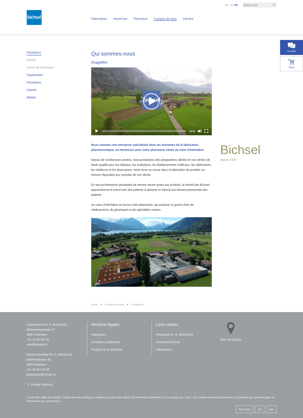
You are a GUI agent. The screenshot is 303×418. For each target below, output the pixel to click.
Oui (260, 409)
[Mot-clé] (260, 5)
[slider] (144, 131)
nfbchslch (37, 344)
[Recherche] (274, 4)
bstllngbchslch (41, 374)
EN (231, 5)
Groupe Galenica (42, 384)
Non (271, 409)
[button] (151, 101)
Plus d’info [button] (244, 409)
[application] (151, 101)
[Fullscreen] (206, 131)
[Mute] (200, 131)
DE (226, 5)
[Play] (97, 131)
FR (236, 5)
